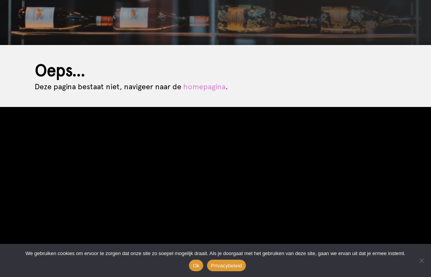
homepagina (204, 86)
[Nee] (421, 260)
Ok (196, 266)
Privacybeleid (226, 266)
